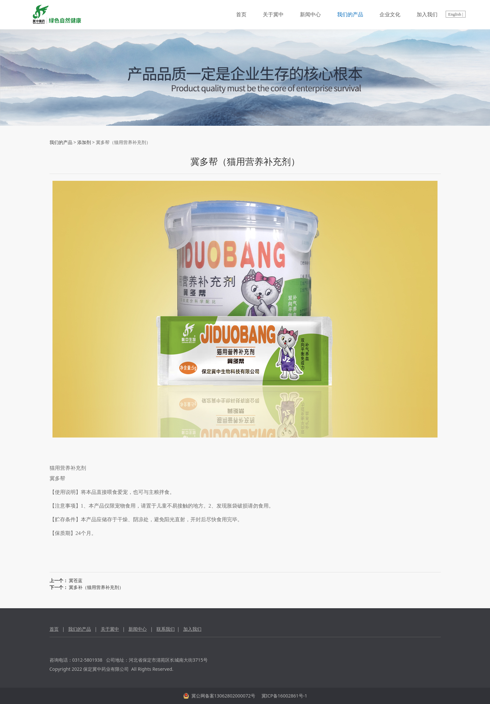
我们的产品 (350, 14)
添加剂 (84, 142)
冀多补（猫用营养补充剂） (96, 587)
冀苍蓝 (75, 580)
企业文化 (389, 14)
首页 (241, 14)
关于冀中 (273, 14)
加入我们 (427, 14)
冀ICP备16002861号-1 (283, 696)
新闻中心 (310, 14)
